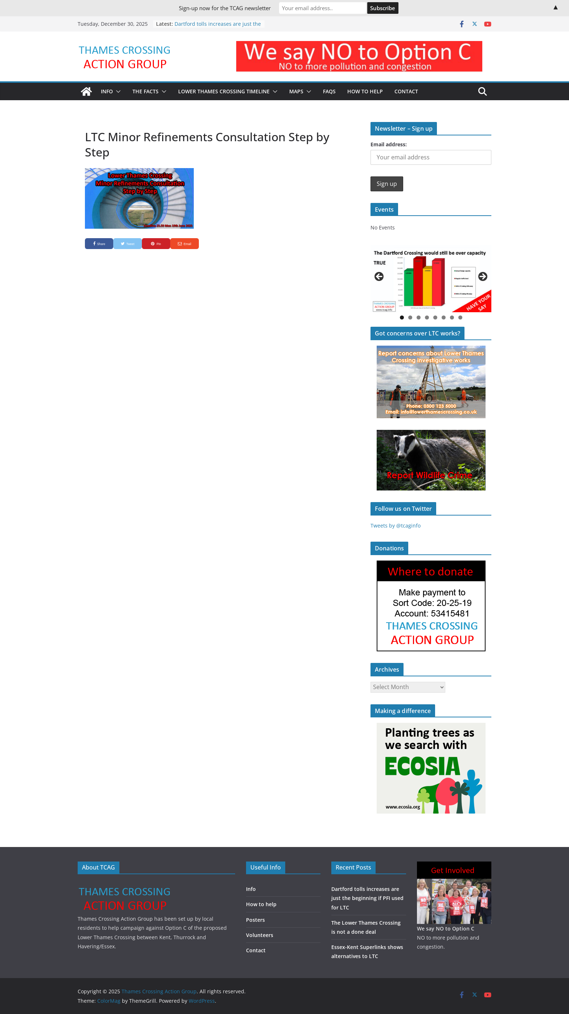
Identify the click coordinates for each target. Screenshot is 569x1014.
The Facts (145, 91)
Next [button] (482, 277)
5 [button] (435, 317)
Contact (406, 91)
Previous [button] (379, 277)
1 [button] (402, 317)
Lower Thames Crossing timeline (224, 91)
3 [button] (419, 317)
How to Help (365, 91)
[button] (117, 91)
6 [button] (444, 317)
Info (107, 91)
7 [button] (452, 317)
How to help (261, 904)
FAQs (329, 91)
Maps (296, 91)
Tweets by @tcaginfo (396, 525)
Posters (255, 919)
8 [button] (460, 317)
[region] (431, 278)
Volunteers (259, 935)
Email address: (389, 144)
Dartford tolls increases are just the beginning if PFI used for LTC (218, 27)
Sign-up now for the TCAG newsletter (225, 8)
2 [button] (410, 317)
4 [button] (427, 317)
